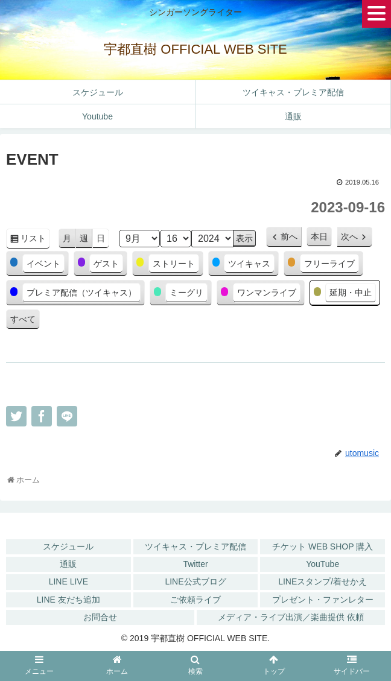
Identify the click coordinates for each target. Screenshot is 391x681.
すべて (23, 319)
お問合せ (100, 617)
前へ (289, 236)
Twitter (195, 564)
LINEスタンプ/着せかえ (322, 581)
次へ (349, 236)
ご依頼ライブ (195, 599)
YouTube (322, 564)
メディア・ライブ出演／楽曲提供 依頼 (291, 617)
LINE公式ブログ (195, 581)
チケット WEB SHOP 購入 (322, 546)
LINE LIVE (68, 581)
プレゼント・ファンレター (323, 599)
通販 (68, 564)
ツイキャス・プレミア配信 (195, 546)
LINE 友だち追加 (68, 599)
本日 (319, 236)
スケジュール (68, 546)
